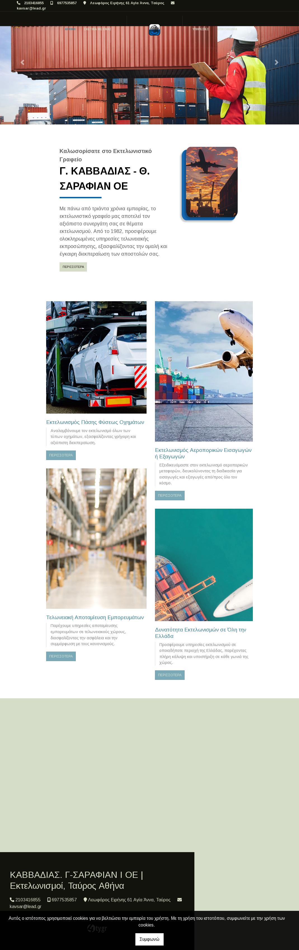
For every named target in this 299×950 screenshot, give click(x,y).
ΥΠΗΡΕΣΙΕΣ (200, 29)
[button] (22, 62)
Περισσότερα (73, 266)
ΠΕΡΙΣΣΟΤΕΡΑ (61, 455)
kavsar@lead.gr (31, 8)
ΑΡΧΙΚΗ (70, 29)
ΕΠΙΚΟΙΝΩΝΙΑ (227, 29)
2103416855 (34, 3)
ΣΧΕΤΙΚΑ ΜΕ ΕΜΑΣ (97, 29)
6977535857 (67, 3)
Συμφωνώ (149, 939)
